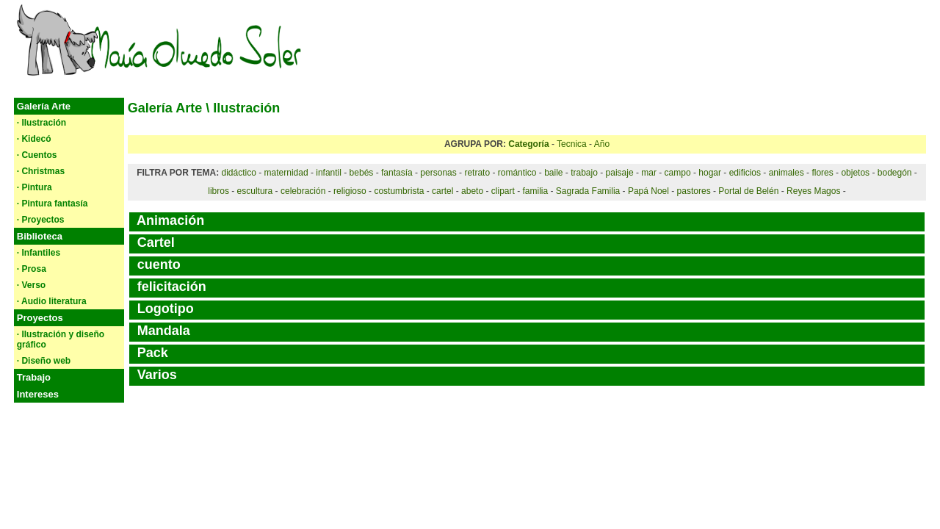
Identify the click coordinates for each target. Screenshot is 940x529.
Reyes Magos (813, 191)
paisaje (620, 173)
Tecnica (572, 144)
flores (822, 173)
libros (218, 191)
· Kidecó (34, 139)
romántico (517, 173)
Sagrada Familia (588, 191)
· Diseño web (43, 361)
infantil (328, 173)
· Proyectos (41, 220)
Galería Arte (43, 106)
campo (678, 173)
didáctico (238, 173)
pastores (694, 191)
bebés (362, 173)
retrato (477, 173)
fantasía (397, 173)
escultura (255, 191)
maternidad (286, 173)
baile (553, 173)
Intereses (38, 394)
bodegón (895, 173)
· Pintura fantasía (52, 203)
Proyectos (40, 317)
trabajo (584, 173)
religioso (349, 191)
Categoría (528, 144)
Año (602, 144)
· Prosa (31, 269)
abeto (472, 191)
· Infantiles (38, 253)
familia (535, 191)
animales (786, 173)
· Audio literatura (52, 301)
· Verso (31, 285)
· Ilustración (41, 123)
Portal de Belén (748, 191)
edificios (745, 173)
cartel (442, 191)
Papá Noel (648, 191)
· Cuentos (37, 155)
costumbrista (399, 191)
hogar (709, 173)
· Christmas (41, 171)
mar (649, 173)
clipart (503, 191)
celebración (303, 191)
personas (438, 173)
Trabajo (34, 377)
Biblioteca (39, 236)
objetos (855, 173)
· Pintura (34, 187)
